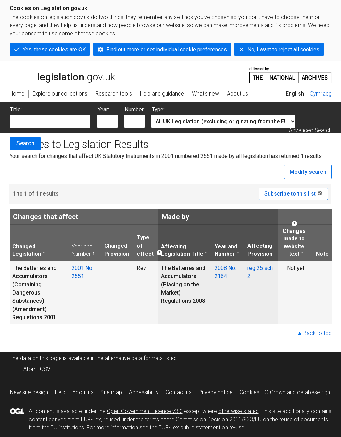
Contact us (179, 392)
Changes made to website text (293, 242)
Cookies (249, 392)
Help (60, 392)
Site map (111, 392)
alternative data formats (134, 358)
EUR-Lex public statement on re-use (201, 427)
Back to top (317, 333)
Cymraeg (321, 93)
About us (83, 392)
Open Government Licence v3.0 (145, 411)
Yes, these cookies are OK (54, 49)
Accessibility (144, 392)
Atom (30, 369)
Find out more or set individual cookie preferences (166, 49)
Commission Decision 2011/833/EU (218, 419)
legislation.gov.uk (62, 75)
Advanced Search (310, 130)
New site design (29, 392)
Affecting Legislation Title (182, 250)
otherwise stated (238, 411)
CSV (45, 369)
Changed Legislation (26, 250)
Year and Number (82, 250)
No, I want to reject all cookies (283, 49)
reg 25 (255, 268)
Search (25, 143)
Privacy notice (215, 392)
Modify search (308, 171)
